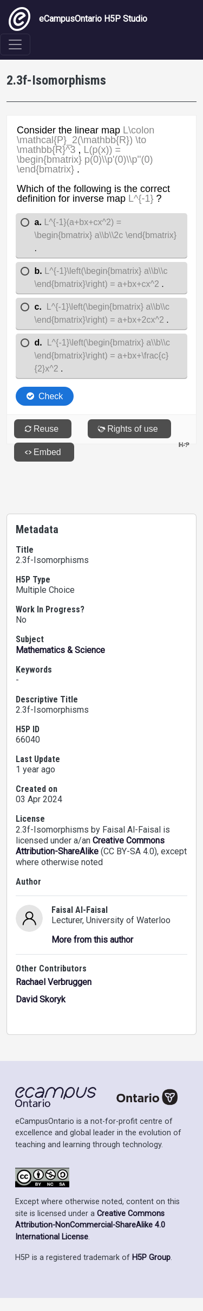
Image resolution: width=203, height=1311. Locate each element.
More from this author (92, 940)
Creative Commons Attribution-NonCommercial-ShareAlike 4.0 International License (90, 1225)
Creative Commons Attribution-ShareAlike (90, 845)
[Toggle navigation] (15, 44)
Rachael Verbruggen (53, 982)
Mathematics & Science (60, 650)
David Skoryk (41, 999)
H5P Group (151, 1257)
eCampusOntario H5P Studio (78, 19)
